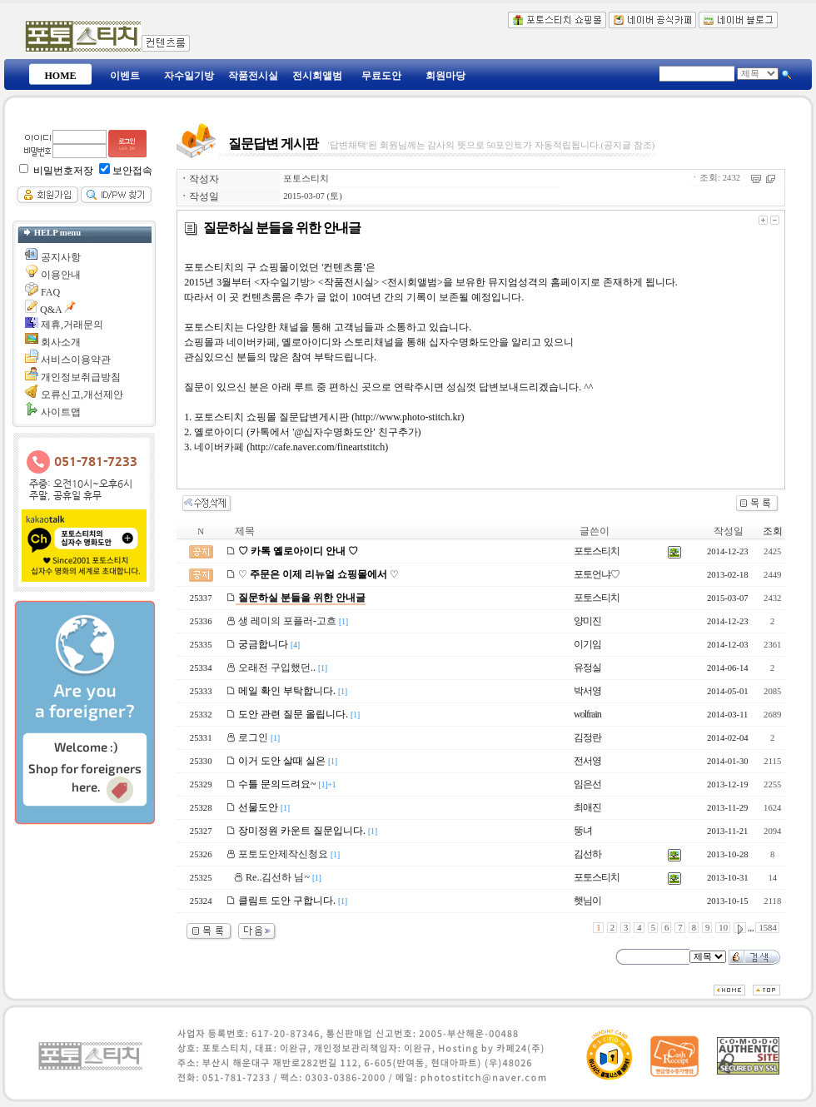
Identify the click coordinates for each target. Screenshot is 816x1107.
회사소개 (61, 342)
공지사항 (61, 257)
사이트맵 (61, 412)
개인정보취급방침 (81, 377)
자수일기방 (189, 76)
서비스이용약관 (76, 359)
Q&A (51, 309)
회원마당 (445, 76)
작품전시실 (253, 76)
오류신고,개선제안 (82, 394)
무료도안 (381, 76)
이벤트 (125, 76)
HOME (61, 76)
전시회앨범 (317, 76)
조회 (773, 531)
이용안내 (61, 274)
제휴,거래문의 (72, 324)
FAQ (50, 292)
